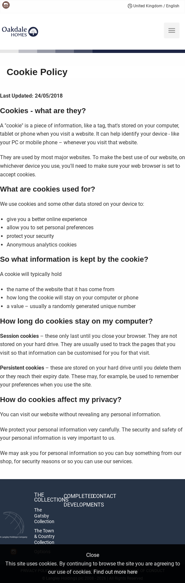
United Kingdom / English (153, 6)
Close (92, 555)
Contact (104, 496)
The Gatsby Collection (44, 515)
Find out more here (115, 572)
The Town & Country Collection (44, 536)
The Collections (45, 497)
